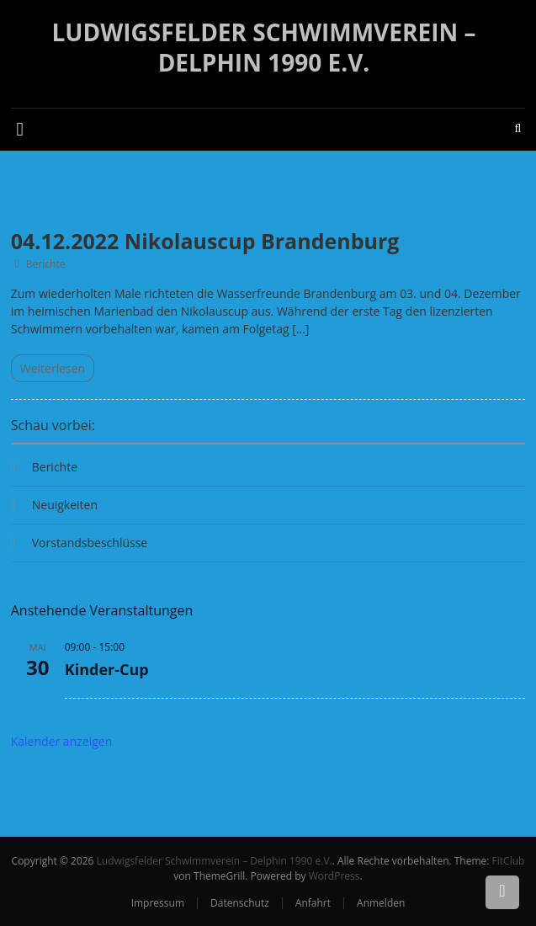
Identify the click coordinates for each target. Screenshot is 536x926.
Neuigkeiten (65, 505)
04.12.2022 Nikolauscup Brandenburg (205, 240)
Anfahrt (313, 903)
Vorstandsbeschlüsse (89, 543)
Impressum (157, 903)
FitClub (508, 861)
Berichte (46, 264)
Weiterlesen (52, 368)
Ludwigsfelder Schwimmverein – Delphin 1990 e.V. (264, 47)
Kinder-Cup (107, 669)
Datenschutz (239, 903)
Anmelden (381, 903)
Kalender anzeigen (62, 741)
